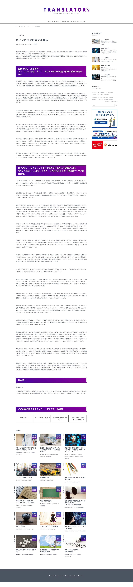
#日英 (27, 481)
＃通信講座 (107, 94)
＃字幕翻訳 (107, 99)
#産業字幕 (58, 455)
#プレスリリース (50, 504)
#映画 (102, 97)
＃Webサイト (68, 455)
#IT (75, 457)
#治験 (22, 453)
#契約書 (66, 559)
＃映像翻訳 (42, 455)
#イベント (33, 44)
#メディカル (26, 453)
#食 (19, 532)
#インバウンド (22, 481)
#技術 (66, 483)
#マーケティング (44, 457)
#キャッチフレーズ (28, 506)
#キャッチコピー (19, 506)
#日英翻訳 (74, 483)
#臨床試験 (18, 453)
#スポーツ (18, 44)
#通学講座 (106, 97)
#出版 (44, 559)
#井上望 (72, 533)
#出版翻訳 (102, 92)
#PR (34, 506)
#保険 (41, 559)
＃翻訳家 (94, 99)
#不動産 (48, 481)
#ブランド (42, 532)
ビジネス (75, 508)
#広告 (44, 504)
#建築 (41, 481)
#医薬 (31, 453)
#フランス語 (48, 532)
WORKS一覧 (22, 26)
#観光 (17, 481)
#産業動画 (53, 455)
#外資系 (48, 559)
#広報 (41, 504)
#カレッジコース (19, 508)
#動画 (71, 508)
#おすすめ (94, 94)
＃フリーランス (24, 455)
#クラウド (67, 533)
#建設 (44, 481)
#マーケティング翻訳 (69, 459)
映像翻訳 (67, 510)
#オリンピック (26, 44)
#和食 (17, 532)
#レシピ (27, 532)
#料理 (31, 532)
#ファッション (54, 532)
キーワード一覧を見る (110, 101)
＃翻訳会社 (82, 455)
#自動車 (70, 483)
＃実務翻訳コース (96, 97)
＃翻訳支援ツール (75, 455)
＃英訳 (34, 532)
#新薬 (17, 559)
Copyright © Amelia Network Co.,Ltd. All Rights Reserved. (66, 580)
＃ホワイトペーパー (69, 457)
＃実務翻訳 (40, 44)
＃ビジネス (48, 455)
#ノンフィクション (110, 92)
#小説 (98, 94)
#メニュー (23, 532)
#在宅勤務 (71, 559)
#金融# (52, 559)
